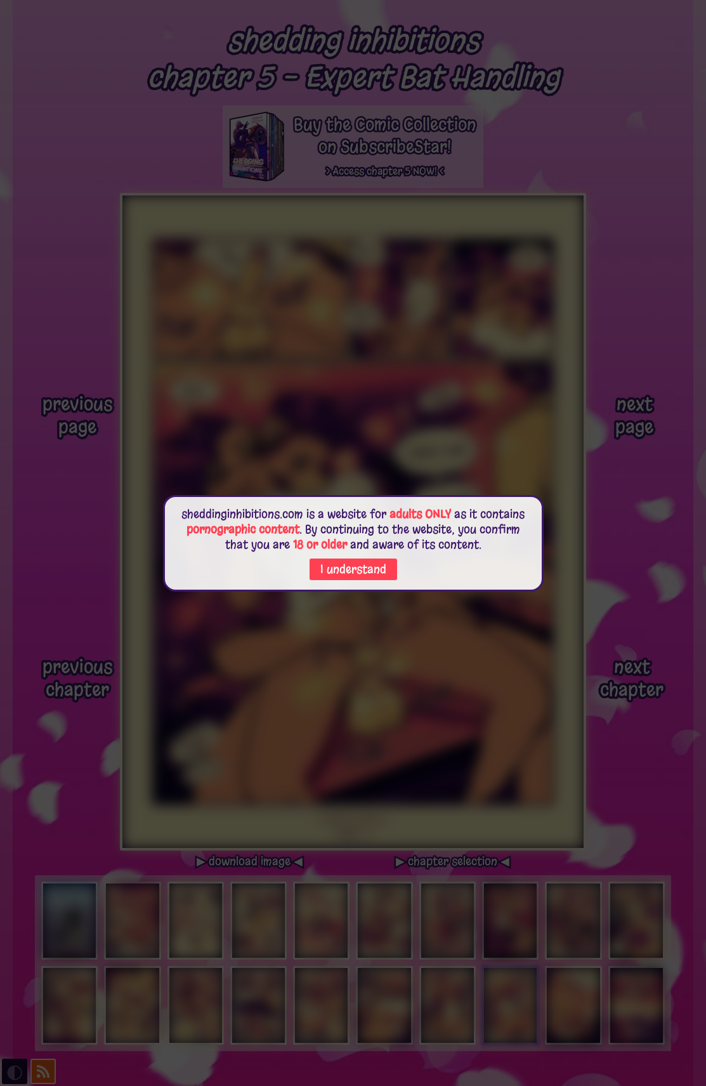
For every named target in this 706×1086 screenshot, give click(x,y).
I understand (353, 569)
